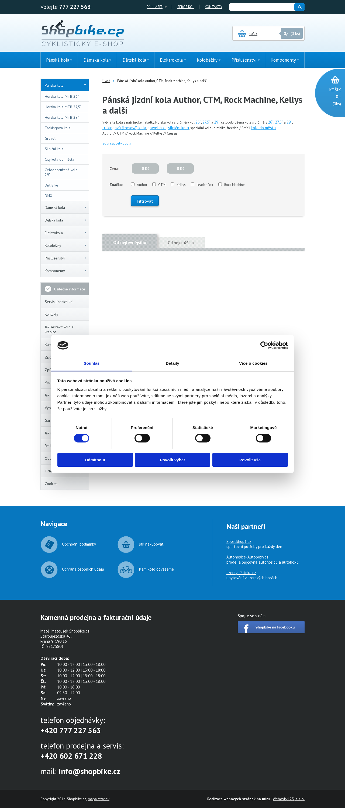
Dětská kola (66, 220)
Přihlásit (155, 7)
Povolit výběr (172, 460)
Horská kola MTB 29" (62, 117)
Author (142, 184)
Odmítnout (95, 460)
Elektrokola (66, 232)
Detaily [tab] (172, 363)
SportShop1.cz (238, 541)
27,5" (206, 122)
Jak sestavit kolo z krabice (59, 329)
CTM (161, 184)
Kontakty (213, 7)
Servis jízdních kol (59, 301)
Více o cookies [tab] (253, 363)
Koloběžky (66, 245)
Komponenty (66, 270)
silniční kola (178, 127)
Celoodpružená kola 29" (61, 172)
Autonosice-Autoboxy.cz (247, 557)
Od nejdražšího (181, 242)
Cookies (51, 483)
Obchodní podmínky (79, 544)
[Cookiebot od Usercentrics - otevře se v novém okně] (264, 345)
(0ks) (327, 96)
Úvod (106, 81)
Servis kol (185, 7)
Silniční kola (54, 148)
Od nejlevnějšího (129, 242)
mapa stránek (98, 798)
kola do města (263, 127)
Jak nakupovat (151, 544)
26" (198, 122)
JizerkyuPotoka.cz (241, 572)
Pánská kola (65, 85)
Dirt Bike (51, 185)
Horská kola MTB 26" (62, 96)
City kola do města (59, 159)
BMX (48, 195)
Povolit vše (250, 460)
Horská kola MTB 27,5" (63, 106)
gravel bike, (157, 127)
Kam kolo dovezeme (156, 569)
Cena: (114, 168)
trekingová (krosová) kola (124, 127)
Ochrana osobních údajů (83, 569)
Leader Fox (205, 184)
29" (217, 122)
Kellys (181, 184)
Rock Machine (234, 184)
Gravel (50, 138)
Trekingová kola (58, 127)
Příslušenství (66, 258)
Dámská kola (66, 207)
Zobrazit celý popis (116, 143)
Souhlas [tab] (91, 363)
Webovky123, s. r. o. (289, 798)
